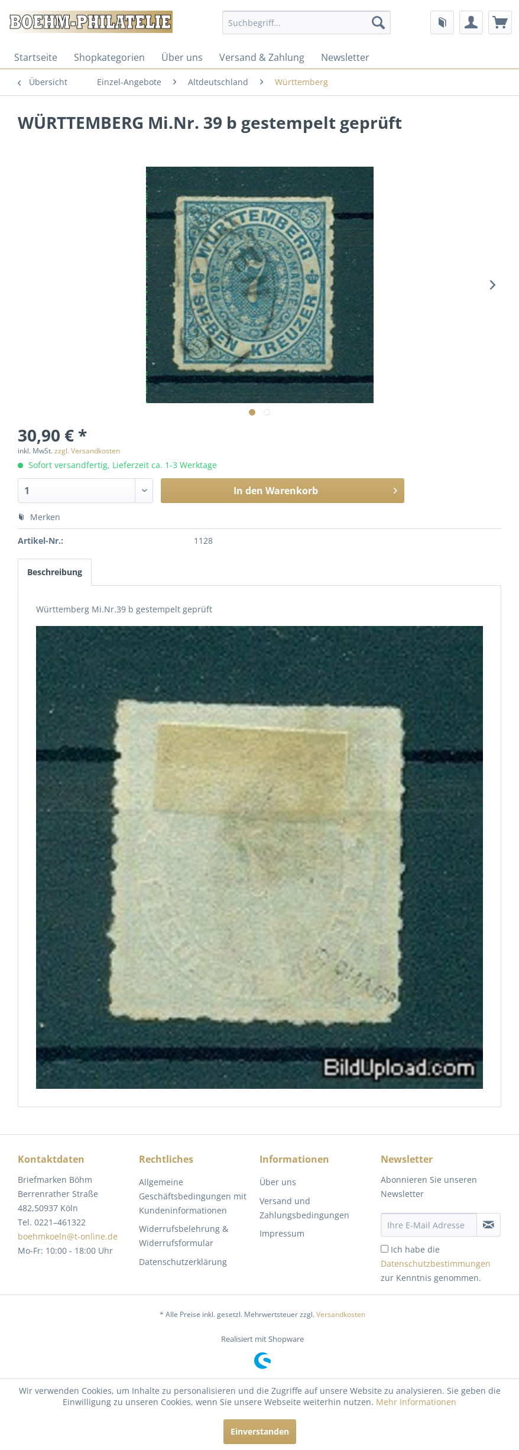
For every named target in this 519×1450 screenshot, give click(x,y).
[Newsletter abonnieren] (488, 1225)
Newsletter (345, 57)
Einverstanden (260, 1431)
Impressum (282, 1233)
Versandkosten (340, 1314)
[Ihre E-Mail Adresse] (429, 1225)
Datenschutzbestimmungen (436, 1263)
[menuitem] (306, 22)
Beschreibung (54, 572)
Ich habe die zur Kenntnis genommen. (436, 1263)
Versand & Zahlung (261, 57)
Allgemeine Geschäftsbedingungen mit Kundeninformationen (192, 1196)
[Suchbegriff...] (306, 22)
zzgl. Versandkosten (87, 451)
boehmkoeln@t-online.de (68, 1236)
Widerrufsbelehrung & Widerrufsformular (183, 1235)
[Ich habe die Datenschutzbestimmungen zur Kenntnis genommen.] (384, 1249)
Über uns (182, 57)
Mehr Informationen (416, 1401)
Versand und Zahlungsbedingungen (304, 1208)
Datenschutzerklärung (183, 1261)
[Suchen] (378, 22)
